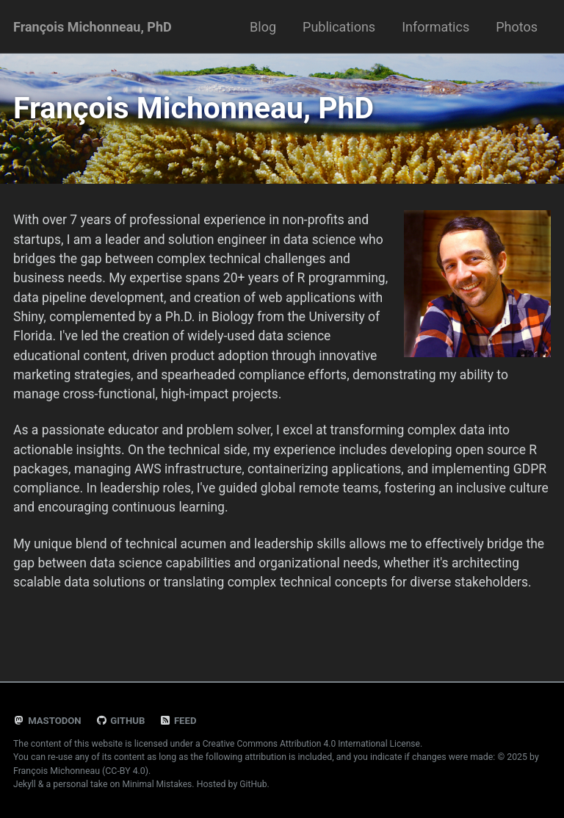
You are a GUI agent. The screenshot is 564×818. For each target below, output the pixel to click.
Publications (339, 27)
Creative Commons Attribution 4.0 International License (314, 744)
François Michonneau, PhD (92, 27)
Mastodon (48, 721)
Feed (181, 721)
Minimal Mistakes (158, 784)
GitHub (122, 721)
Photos (517, 27)
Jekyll (25, 784)
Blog (263, 27)
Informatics (435, 27)
